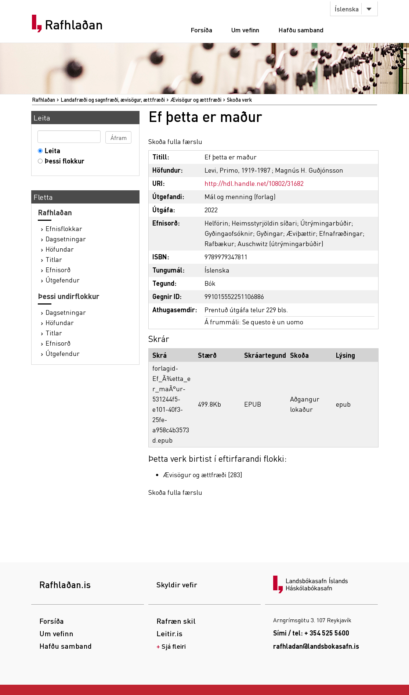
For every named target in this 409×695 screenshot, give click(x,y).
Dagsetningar (66, 238)
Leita (50, 150)
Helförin (216, 223)
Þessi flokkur (62, 160)
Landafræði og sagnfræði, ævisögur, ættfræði (113, 99)
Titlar (54, 259)
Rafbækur (219, 243)
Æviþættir (301, 233)
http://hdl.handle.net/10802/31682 (254, 183)
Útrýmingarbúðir (325, 223)
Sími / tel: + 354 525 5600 (311, 633)
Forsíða (201, 29)
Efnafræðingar (341, 233)
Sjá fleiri (174, 646)
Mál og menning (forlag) (240, 196)
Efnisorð (58, 269)
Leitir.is (169, 633)
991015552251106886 (234, 296)
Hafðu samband (300, 29)
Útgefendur (63, 280)
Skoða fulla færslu (175, 141)
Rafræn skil (176, 621)
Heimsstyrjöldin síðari (264, 223)
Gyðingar (269, 233)
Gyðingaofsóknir (228, 233)
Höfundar (60, 249)
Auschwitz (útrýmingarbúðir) (280, 243)
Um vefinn (245, 29)
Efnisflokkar (64, 228)
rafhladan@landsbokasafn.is (316, 646)
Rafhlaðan (74, 24)
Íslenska (346, 8)
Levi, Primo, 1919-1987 (237, 170)
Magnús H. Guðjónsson (309, 170)
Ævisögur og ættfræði (195, 99)
